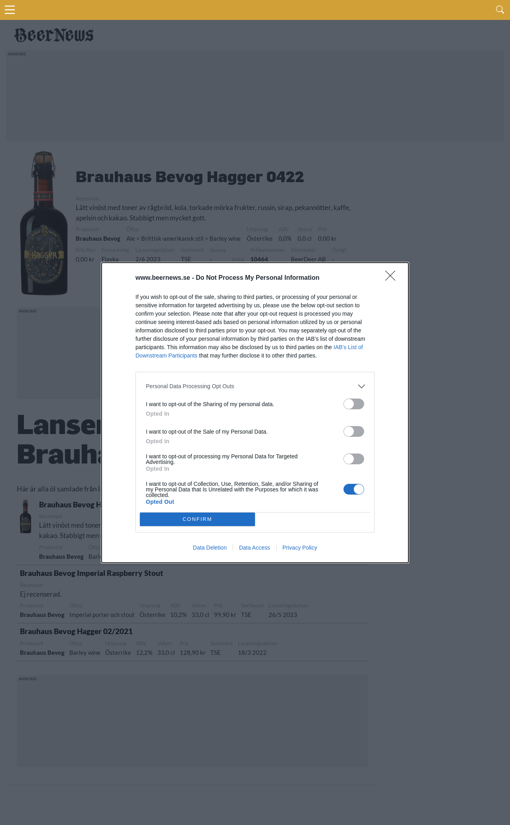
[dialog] (255, 413)
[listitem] (255, 386)
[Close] (392, 278)
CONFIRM (197, 519)
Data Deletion (210, 547)
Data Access (254, 547)
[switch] (353, 404)
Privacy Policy (299, 547)
